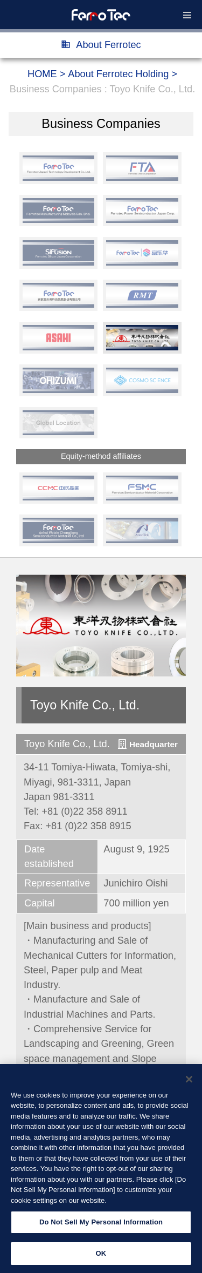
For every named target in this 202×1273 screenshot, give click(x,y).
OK (101, 1260)
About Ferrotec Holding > (122, 74)
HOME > (46, 74)
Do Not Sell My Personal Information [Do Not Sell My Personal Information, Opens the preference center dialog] (101, 1229)
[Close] (189, 1086)
